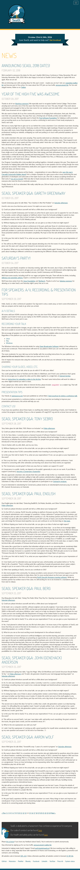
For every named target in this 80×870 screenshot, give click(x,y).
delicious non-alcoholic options (12, 278)
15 (30, 813)
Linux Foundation (29, 281)
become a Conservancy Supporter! (28, 471)
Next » (53, 813)
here (40, 830)
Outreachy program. (60, 481)
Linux (8, 339)
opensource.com (17, 396)
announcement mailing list (42, 845)
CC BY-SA (69, 856)
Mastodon (12, 861)
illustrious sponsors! (22, 104)
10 (19, 813)
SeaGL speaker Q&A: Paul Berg (26, 588)
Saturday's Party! (16, 258)
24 (50, 813)
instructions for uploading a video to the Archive (24, 379)
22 (45, 813)
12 (23, 813)
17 (34, 813)
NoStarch (42, 281)
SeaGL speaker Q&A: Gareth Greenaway (33, 193)
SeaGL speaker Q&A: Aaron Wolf (28, 736)
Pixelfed (20, 861)
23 (48, 813)
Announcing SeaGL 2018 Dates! (26, 65)
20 (41, 813)
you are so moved (17, 179)
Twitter (23, 87)
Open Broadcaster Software (49, 346)
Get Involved (55, 40)
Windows (9, 343)
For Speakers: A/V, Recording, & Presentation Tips (39, 292)
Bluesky (28, 861)
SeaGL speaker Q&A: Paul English (29, 493)
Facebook (36, 861)
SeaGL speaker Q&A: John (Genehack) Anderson (32, 659)
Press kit (60, 861)
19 (39, 813)
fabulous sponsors (66, 281)
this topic (67, 521)
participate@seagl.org (42, 848)
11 (21, 813)
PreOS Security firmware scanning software (52, 577)
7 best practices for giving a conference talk (62, 396)
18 (37, 813)
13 (25, 813)
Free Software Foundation (48, 118)
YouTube (52, 861)
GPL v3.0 (23, 856)
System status (70, 861)
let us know (10, 842)
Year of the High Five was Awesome (30, 93)
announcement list (62, 85)
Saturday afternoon (61, 203)
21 (43, 813)
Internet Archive (64, 376)
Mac (7, 341)
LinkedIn (44, 861)
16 (32, 813)
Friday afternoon (49, 428)
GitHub (4, 861)
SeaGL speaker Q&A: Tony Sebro (27, 418)
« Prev (4, 813)
